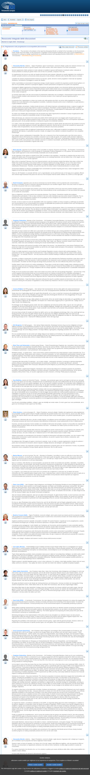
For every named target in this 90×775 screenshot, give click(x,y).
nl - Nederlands (73, 15)
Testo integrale (30, 19)
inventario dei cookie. (59, 771)
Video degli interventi (68, 47)
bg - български (41, 15)
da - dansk (47, 15)
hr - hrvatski (61, 15)
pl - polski (75, 15)
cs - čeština (45, 15)
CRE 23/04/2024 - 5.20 (52, 34)
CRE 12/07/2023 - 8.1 (52, 30)
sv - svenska (87, 15)
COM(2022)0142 (79, 54)
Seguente (19, 19)
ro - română (79, 15)
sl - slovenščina (83, 15)
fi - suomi (85, 15)
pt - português (77, 15)
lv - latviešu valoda (65, 15)
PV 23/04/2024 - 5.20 (51, 32)
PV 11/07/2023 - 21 (29, 28)
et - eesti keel (51, 15)
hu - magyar (69, 15)
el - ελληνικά (53, 15)
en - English (55, 15)
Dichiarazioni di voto (52, 31)
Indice (4, 19)
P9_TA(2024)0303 (73, 30)
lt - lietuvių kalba (67, 15)
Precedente (12, 19)
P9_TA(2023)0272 (73, 28)
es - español (43, 15)
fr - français (57, 15)
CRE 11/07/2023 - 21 (29, 30)
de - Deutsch (49, 15)
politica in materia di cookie (38, 771)
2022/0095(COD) (12, 23)
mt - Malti (71, 15)
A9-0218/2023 (6, 28)
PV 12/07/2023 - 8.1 (51, 28)
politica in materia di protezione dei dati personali (74, 768)
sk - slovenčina (81, 15)
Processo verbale (83, 47)
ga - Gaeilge (59, 15)
